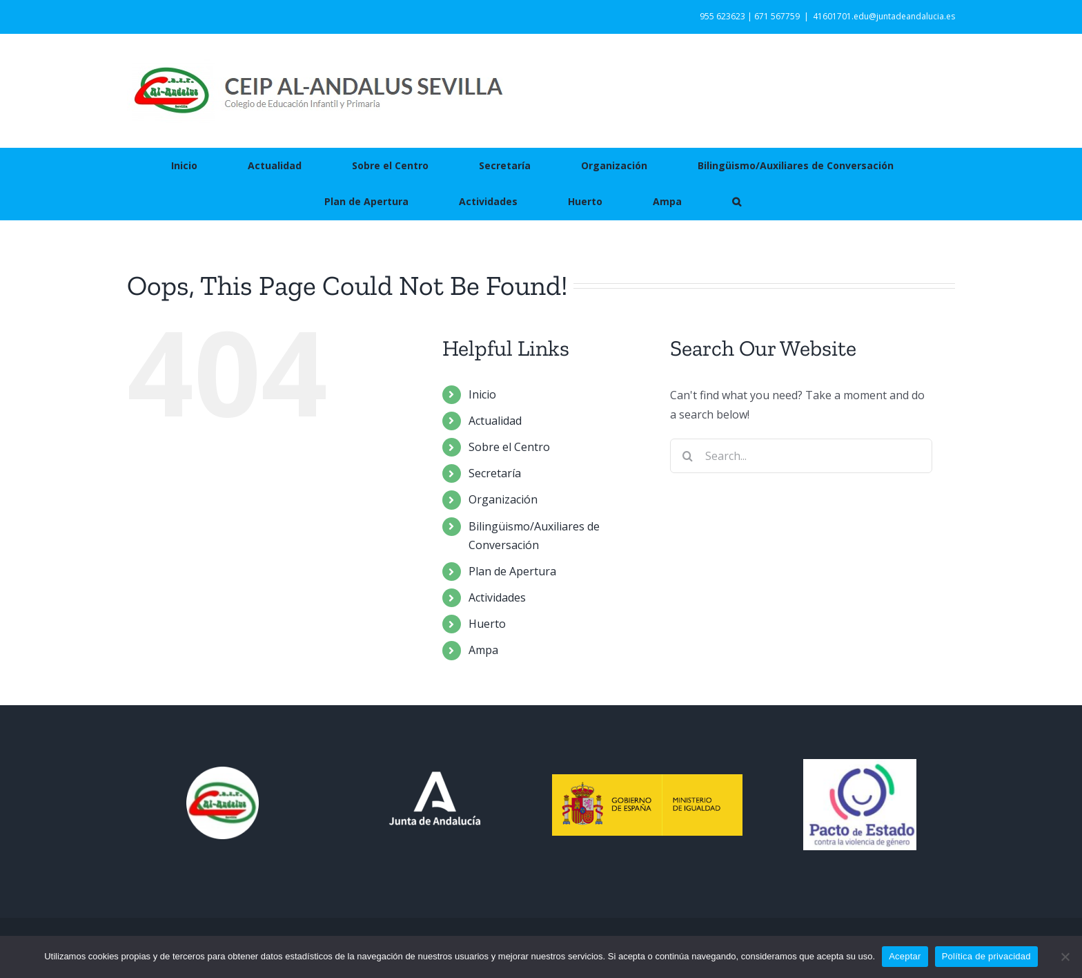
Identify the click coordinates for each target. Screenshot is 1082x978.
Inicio (482, 394)
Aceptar (905, 956)
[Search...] (801, 456)
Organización (503, 499)
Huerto (487, 623)
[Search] (687, 456)
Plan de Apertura (512, 571)
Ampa (483, 650)
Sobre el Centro (509, 446)
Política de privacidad (986, 956)
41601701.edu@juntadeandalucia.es (884, 16)
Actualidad (495, 420)
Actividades (497, 597)
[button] (737, 202)
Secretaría (495, 473)
